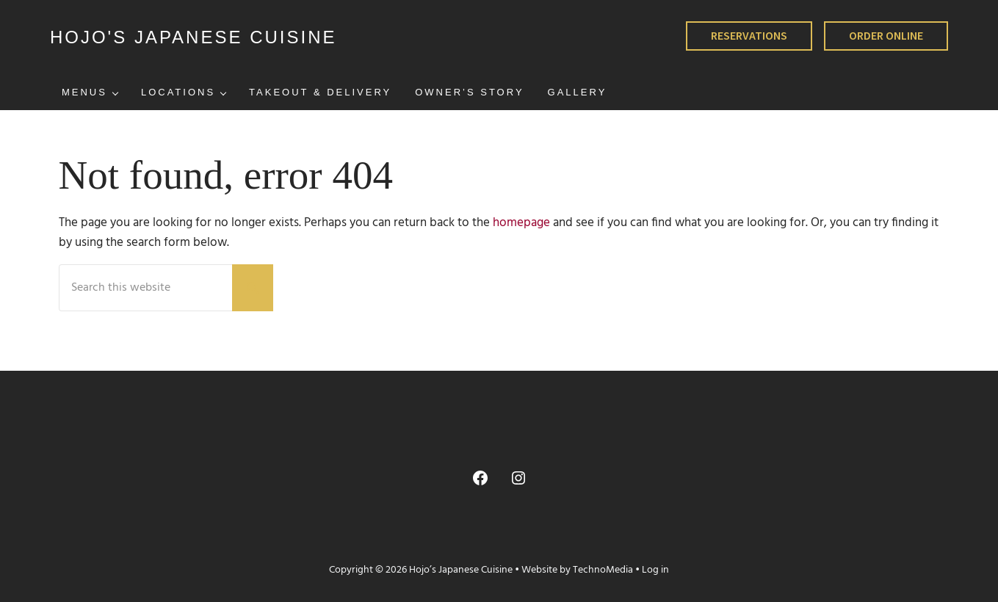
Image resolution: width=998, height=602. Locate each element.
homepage (521, 223)
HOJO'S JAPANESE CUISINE (193, 37)
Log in (655, 570)
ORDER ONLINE (886, 35)
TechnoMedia (603, 570)
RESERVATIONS (749, 35)
